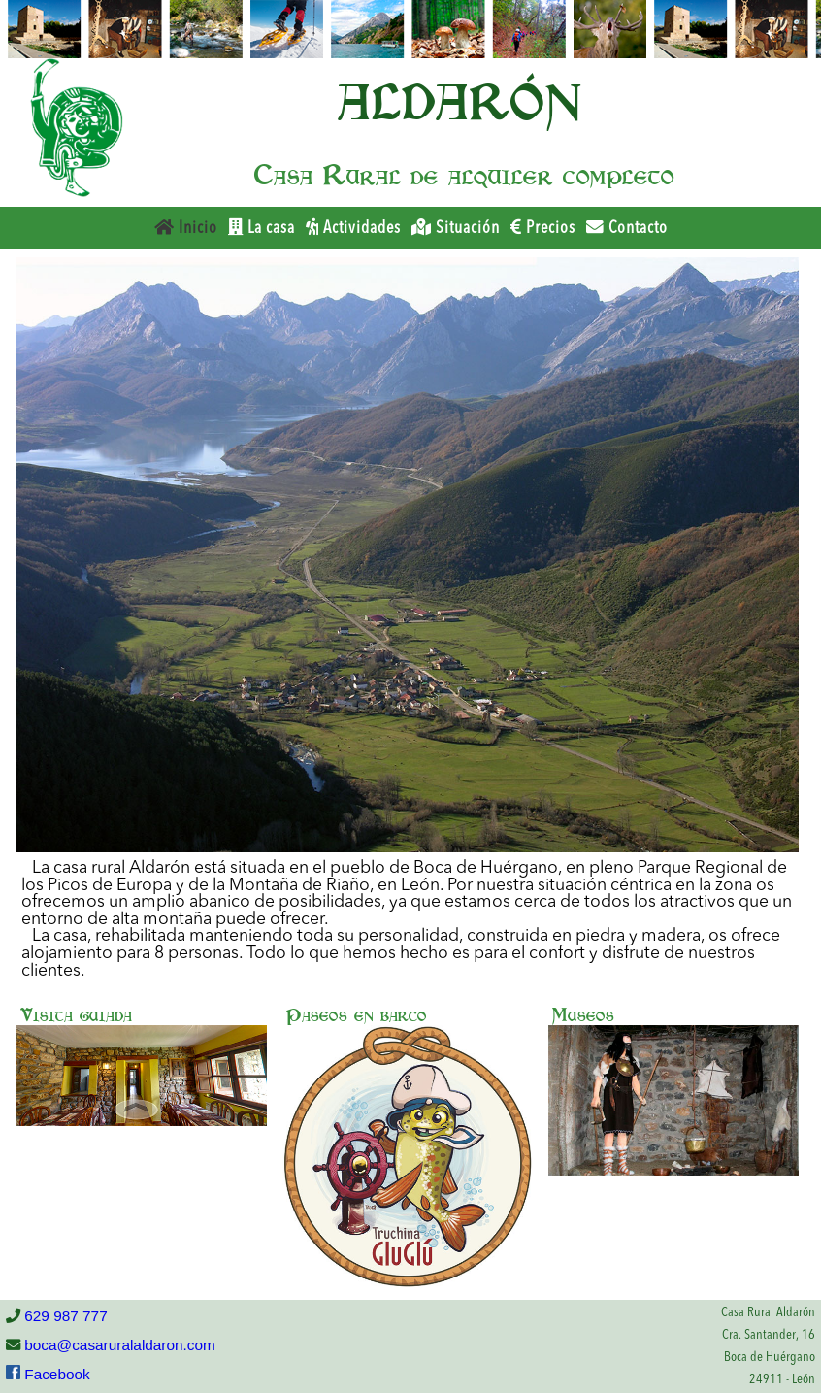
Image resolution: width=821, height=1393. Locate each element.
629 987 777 (64, 1316)
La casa (261, 227)
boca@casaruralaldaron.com (117, 1345)
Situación (455, 227)
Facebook (55, 1374)
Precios (542, 227)
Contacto (627, 227)
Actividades (353, 227)
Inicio (185, 227)
